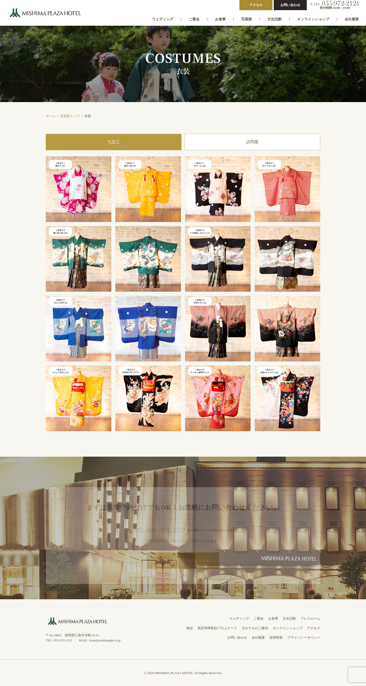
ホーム (51, 116)
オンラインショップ (313, 19)
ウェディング (162, 19)
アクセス (256, 5)
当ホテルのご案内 (255, 628)
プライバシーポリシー (303, 637)
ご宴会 (194, 19)
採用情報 (276, 637)
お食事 (220, 19)
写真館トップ (70, 116)
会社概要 (352, 19)
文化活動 (274, 19)
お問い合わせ (290, 5)
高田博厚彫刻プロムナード (217, 628)
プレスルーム (310, 618)
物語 (189, 628)
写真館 (246, 19)
